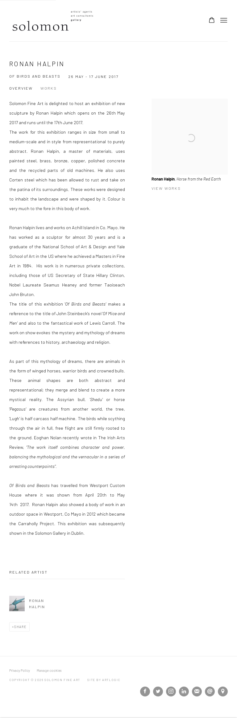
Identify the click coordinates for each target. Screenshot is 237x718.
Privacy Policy (19, 670)
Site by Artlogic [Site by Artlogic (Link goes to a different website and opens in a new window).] (103, 680)
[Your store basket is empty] (211, 20)
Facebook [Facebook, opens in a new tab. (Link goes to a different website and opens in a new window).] (145, 691)
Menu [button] (223, 20)
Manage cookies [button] (49, 670)
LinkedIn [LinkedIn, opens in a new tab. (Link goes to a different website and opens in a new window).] (184, 691)
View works (166, 188)
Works (48, 88)
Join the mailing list (197, 691)
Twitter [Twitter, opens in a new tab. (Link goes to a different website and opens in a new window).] (158, 691)
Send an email (210, 691)
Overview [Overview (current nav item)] (21, 88)
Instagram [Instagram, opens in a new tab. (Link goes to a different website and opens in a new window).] (171, 691)
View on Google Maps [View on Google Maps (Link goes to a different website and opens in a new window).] (223, 691)
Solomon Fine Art (55, 21)
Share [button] (20, 627)
